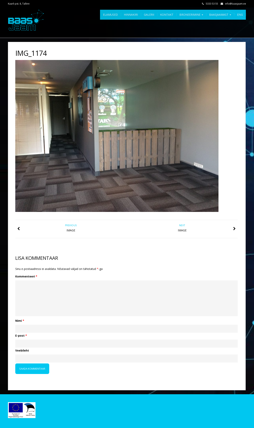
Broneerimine (191, 14)
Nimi (19, 321)
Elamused (110, 14)
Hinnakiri (131, 14)
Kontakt (166, 14)
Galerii (149, 14)
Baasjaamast (220, 14)
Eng (240, 14)
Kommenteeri (26, 276)
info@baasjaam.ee (235, 3)
